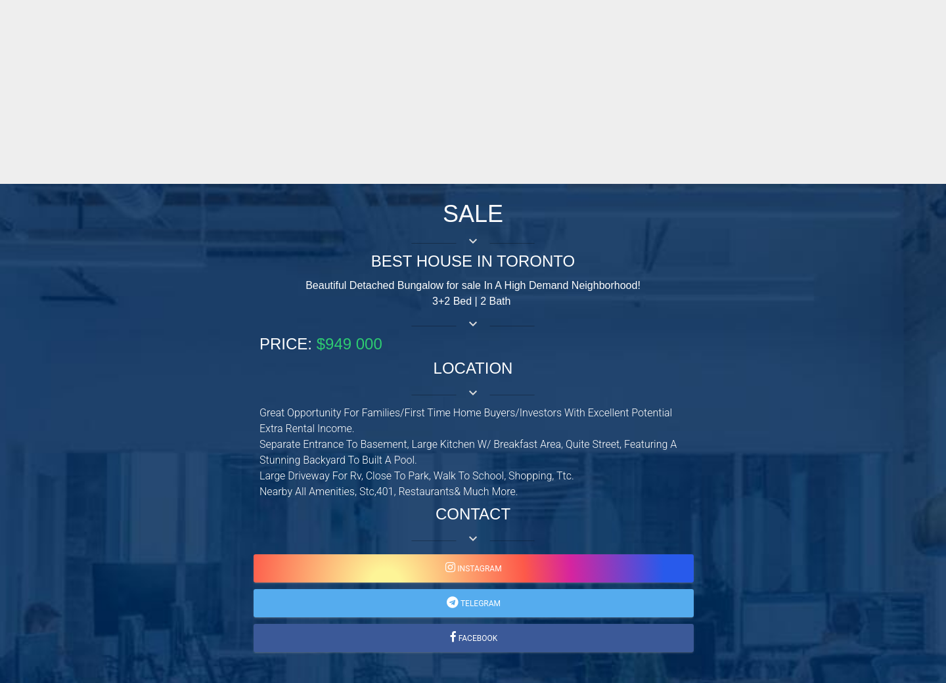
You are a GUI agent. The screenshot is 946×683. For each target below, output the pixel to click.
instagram (478, 568)
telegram (480, 603)
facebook (477, 638)
